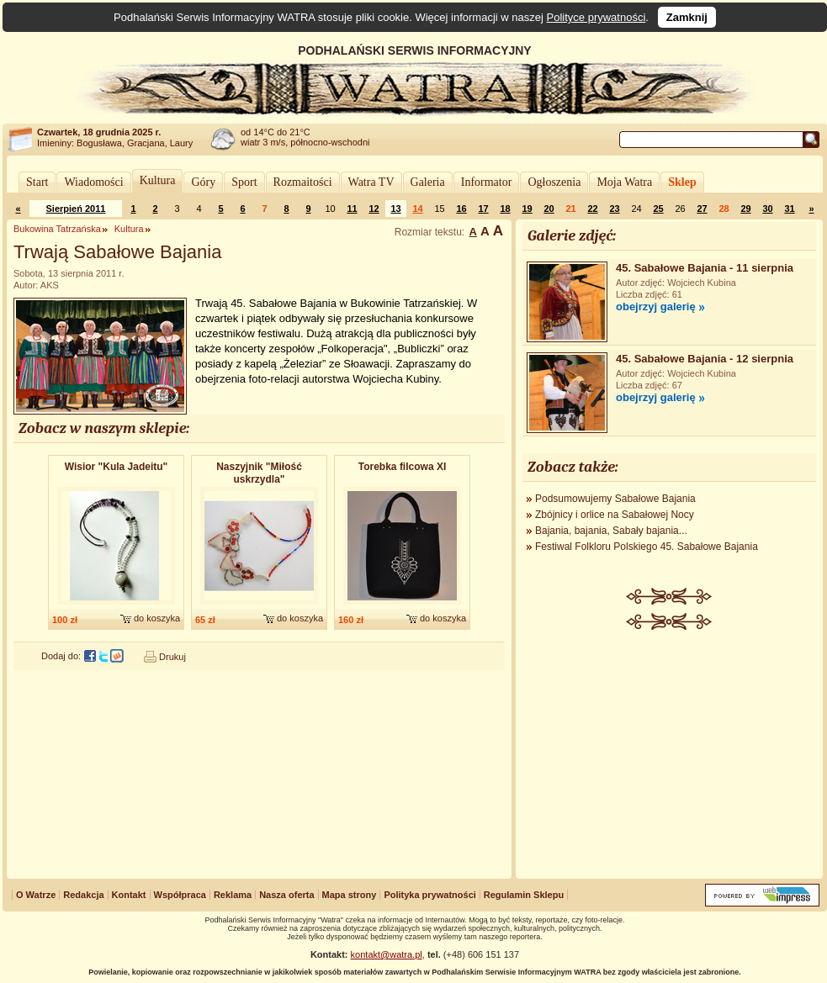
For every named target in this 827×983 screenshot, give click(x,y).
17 (483, 208)
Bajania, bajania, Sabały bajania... (611, 530)
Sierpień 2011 (76, 208)
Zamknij (687, 17)
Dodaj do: (61, 656)
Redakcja (83, 895)
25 (658, 208)
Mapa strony (349, 895)
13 (395, 208)
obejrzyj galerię (656, 306)
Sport (244, 182)
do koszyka (157, 618)
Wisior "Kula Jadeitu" (116, 467)
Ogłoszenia (553, 182)
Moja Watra (624, 182)
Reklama (233, 895)
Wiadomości (93, 182)
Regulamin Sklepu (524, 895)
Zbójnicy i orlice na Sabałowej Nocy (614, 515)
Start (37, 182)
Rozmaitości (302, 182)
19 (527, 208)
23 (614, 208)
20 (548, 208)
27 (702, 208)
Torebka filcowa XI (402, 467)
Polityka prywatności (429, 895)
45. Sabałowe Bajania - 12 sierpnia (704, 358)
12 (373, 208)
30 (767, 208)
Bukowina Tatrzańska (57, 229)
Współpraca (180, 895)
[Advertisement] (669, 756)
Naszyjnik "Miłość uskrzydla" (259, 473)
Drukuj (172, 657)
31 (789, 208)
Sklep (682, 182)
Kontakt (129, 895)
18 (505, 208)
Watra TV (371, 182)
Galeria (428, 182)
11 (352, 208)
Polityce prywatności (596, 17)
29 (745, 208)
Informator (486, 182)
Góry (203, 182)
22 (592, 208)
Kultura (158, 180)
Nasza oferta (286, 895)
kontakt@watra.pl (386, 954)
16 (461, 208)
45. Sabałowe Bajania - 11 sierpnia (704, 268)
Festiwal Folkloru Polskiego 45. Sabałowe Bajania (646, 546)
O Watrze (36, 895)
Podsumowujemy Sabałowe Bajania (615, 499)
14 (417, 208)
